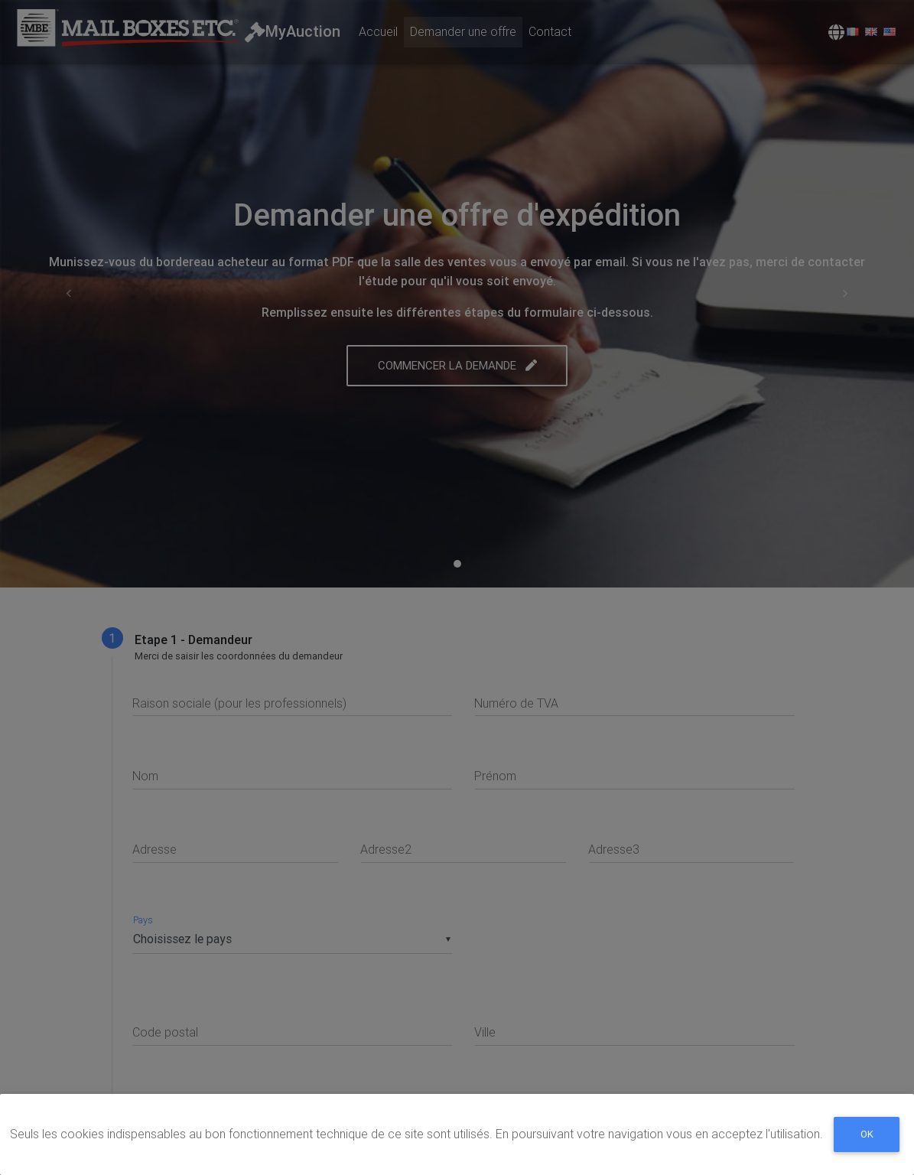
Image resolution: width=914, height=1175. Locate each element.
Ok (866, 1138)
